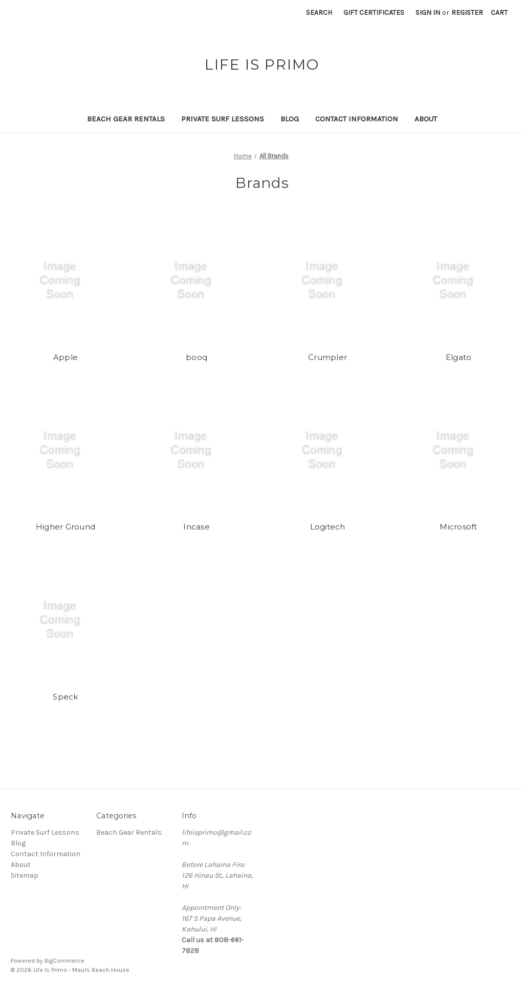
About (425, 118)
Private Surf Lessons (222, 118)
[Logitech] (327, 450)
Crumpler (327, 357)
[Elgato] (458, 281)
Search (319, 12)
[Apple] (65, 281)
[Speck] (65, 620)
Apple (65, 357)
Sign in (428, 12)
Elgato (459, 357)
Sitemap (24, 875)
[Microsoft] (458, 450)
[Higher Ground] (65, 450)
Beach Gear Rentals (126, 118)
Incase (196, 527)
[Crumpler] (327, 281)
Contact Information (356, 118)
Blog (289, 118)
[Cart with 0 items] (499, 12)
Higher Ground (65, 527)
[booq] (196, 281)
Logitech (327, 527)
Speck (65, 697)
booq (196, 357)
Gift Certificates (373, 12)
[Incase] (196, 450)
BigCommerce (64, 960)
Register (467, 12)
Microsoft (458, 527)
